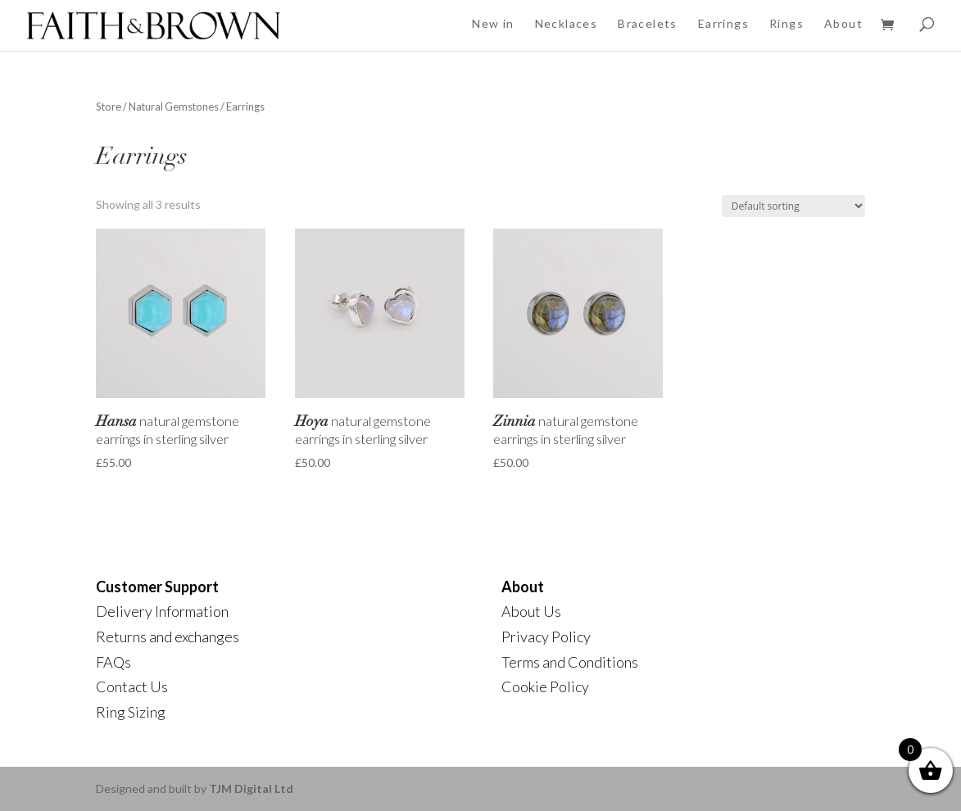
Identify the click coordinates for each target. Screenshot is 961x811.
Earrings (723, 23)
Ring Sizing (130, 712)
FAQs (113, 662)
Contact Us (132, 686)
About (843, 23)
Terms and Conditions (569, 662)
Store (108, 106)
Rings (786, 23)
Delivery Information (162, 611)
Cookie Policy (545, 686)
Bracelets (648, 23)
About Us (531, 611)
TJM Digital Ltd (251, 788)
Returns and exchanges (167, 637)
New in (493, 23)
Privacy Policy (546, 637)
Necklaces (566, 23)
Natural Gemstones (174, 106)
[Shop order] (793, 206)
